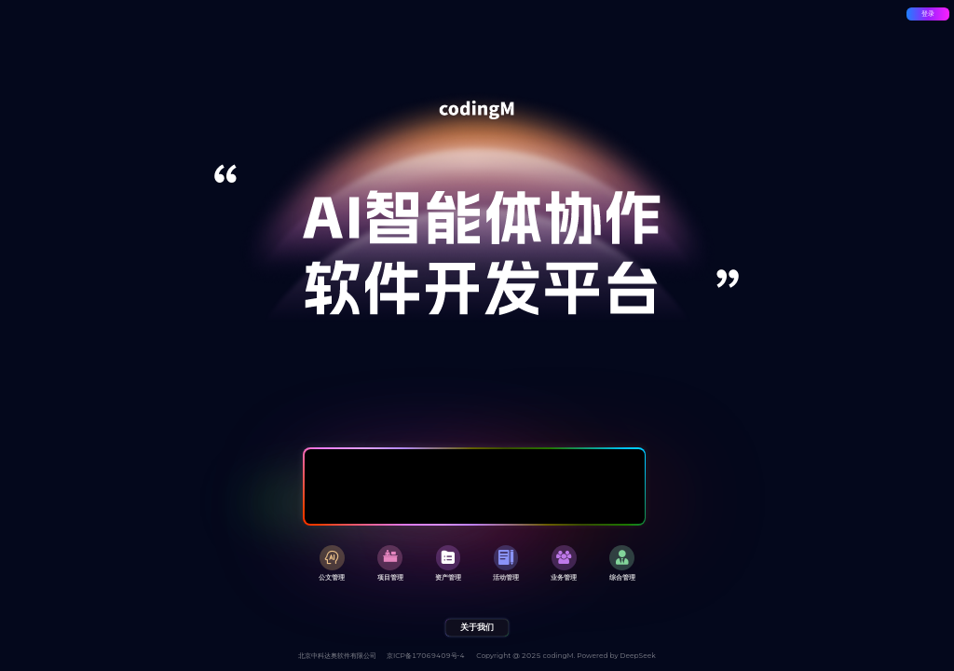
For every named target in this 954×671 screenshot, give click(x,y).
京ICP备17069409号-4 (426, 655)
